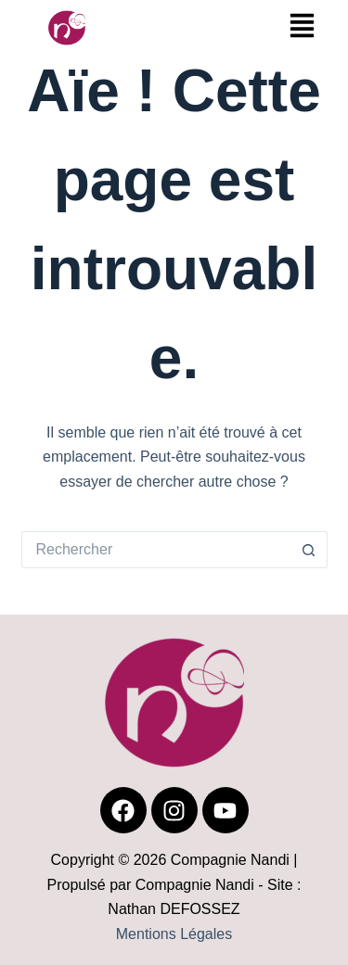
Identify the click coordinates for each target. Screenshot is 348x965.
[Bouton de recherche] (309, 549)
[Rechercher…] (155, 549)
